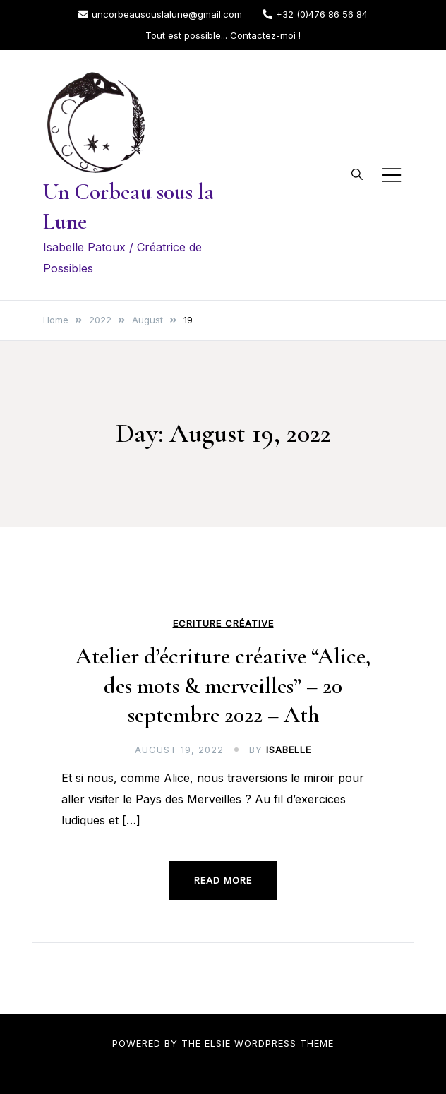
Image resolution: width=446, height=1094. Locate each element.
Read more (223, 880)
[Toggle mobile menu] (391, 175)
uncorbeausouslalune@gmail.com (160, 14)
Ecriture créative (223, 623)
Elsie (218, 1043)
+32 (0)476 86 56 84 (315, 14)
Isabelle (288, 749)
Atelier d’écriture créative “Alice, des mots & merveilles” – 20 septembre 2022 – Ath (223, 685)
